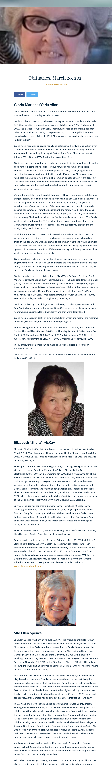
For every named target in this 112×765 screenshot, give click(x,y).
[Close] (3, 3)
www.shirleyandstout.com (27, 566)
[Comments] (95, 94)
